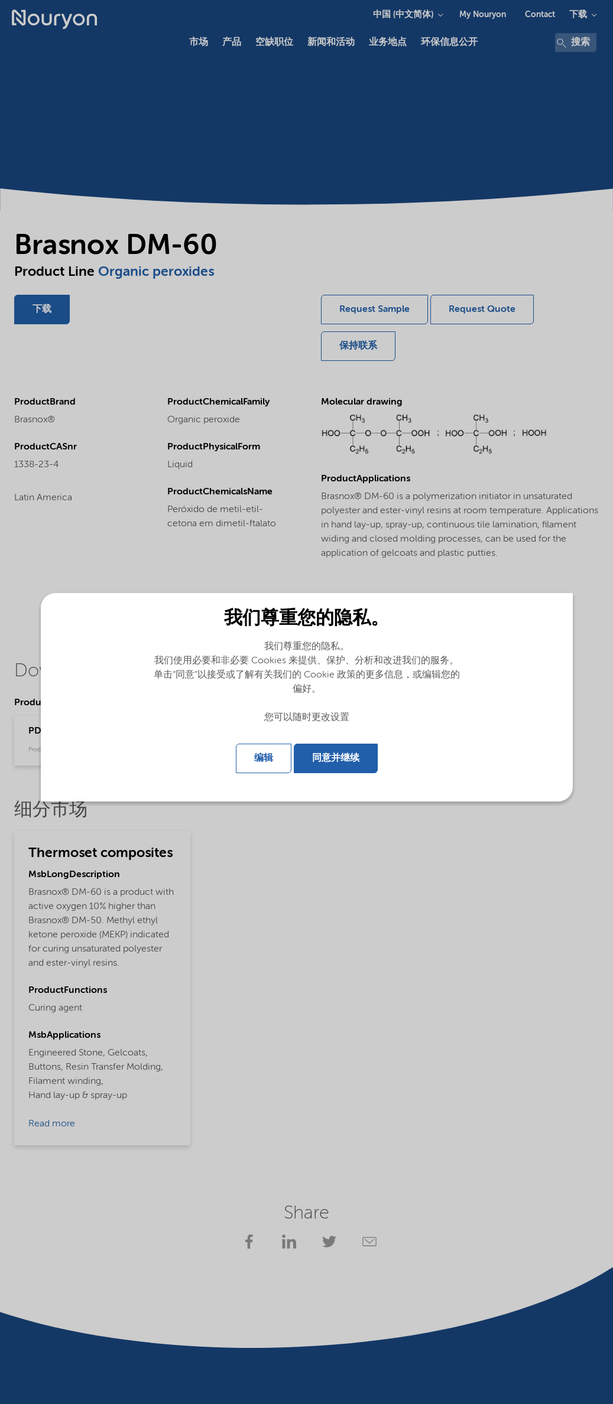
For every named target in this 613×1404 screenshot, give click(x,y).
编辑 (263, 758)
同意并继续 (335, 758)
